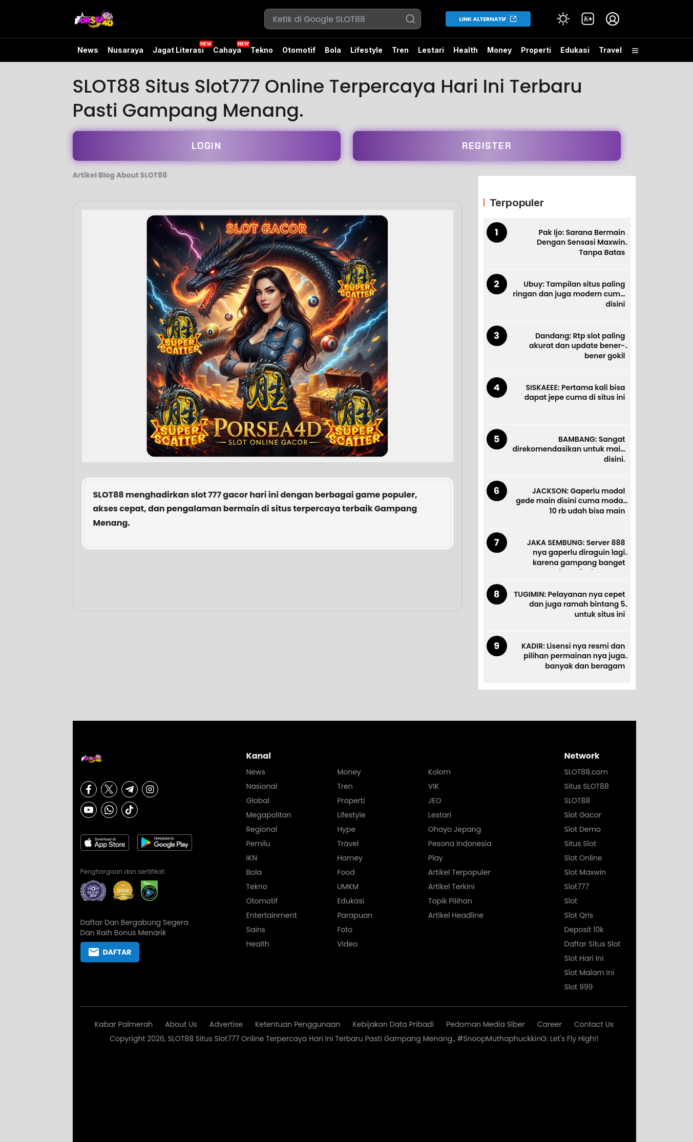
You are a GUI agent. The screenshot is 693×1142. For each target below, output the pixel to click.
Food (345, 872)
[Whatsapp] (109, 810)
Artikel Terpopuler (459, 872)
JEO (435, 800)
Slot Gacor (583, 815)
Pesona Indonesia (460, 843)
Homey (350, 858)
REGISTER (486, 146)
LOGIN (207, 146)
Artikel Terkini (451, 886)
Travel (610, 50)
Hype (346, 829)
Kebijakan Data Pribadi (393, 1024)
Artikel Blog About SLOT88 (120, 175)
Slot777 (577, 886)
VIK (433, 786)
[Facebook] (88, 789)
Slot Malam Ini (589, 972)
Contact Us (594, 1024)
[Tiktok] (129, 810)
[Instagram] (150, 789)
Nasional (262, 786)
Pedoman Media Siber (485, 1024)
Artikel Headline (456, 915)
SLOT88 (108, 495)
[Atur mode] (563, 19)
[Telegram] (129, 789)
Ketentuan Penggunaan (298, 1024)
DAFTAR (110, 952)
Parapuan (354, 915)
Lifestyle (366, 50)
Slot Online (583, 858)
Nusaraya (125, 50)
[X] (109, 789)
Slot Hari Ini (584, 958)
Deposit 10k (584, 929)
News (87, 50)
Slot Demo (582, 829)
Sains (255, 929)
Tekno (261, 50)
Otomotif (299, 50)
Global (258, 800)
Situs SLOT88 (586, 786)
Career (549, 1024)
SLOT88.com (586, 772)
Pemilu (258, 843)
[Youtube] (88, 810)
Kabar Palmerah (124, 1024)
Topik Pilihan (450, 901)
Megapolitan (269, 815)
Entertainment (271, 915)
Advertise (226, 1024)
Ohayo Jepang (454, 829)
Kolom (439, 772)
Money (499, 50)
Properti (536, 50)
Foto (344, 929)
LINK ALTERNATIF (483, 19)
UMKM (348, 886)
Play (435, 858)
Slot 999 (578, 987)
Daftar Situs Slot (592, 944)
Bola (333, 50)
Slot (571, 901)
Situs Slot (580, 843)
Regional (262, 829)
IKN (252, 858)
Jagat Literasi (178, 50)
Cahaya (227, 50)
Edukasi (575, 50)
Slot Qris (578, 915)
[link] (588, 19)
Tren (400, 50)
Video (347, 944)
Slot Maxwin (585, 872)
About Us (181, 1024)
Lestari (431, 54)
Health (465, 50)
